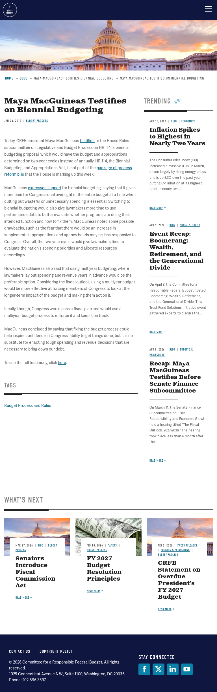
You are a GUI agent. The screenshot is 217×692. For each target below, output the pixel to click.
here (62, 362)
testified (87, 140)
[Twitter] (158, 669)
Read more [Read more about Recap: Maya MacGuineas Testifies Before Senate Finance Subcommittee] (156, 460)
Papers (112, 545)
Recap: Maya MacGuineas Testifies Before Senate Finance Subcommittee (175, 377)
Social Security (190, 225)
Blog (172, 225)
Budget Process (97, 550)
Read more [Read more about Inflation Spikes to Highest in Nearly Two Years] (156, 208)
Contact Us (19, 651)
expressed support (44, 187)
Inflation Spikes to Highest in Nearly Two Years (177, 136)
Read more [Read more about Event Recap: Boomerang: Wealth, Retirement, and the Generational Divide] (156, 332)
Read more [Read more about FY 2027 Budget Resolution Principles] (93, 591)
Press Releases (187, 545)
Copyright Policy (56, 651)
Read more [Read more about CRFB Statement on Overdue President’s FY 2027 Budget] (165, 609)
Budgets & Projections (175, 550)
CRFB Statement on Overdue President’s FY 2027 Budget (179, 580)
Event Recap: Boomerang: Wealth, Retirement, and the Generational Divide (176, 251)
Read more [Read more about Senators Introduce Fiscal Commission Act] (22, 598)
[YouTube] (187, 669)
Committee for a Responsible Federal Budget (10, 10)
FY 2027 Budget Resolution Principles (104, 569)
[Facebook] (144, 669)
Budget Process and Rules (27, 405)
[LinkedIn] (173, 669)
